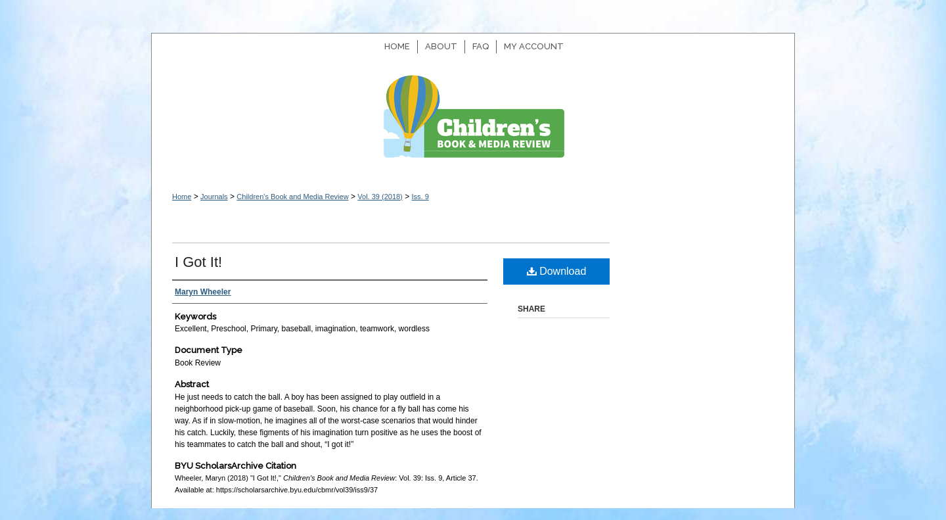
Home (181, 197)
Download (557, 271)
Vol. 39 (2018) (380, 197)
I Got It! (198, 262)
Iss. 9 (419, 197)
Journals (214, 197)
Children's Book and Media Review (473, 123)
